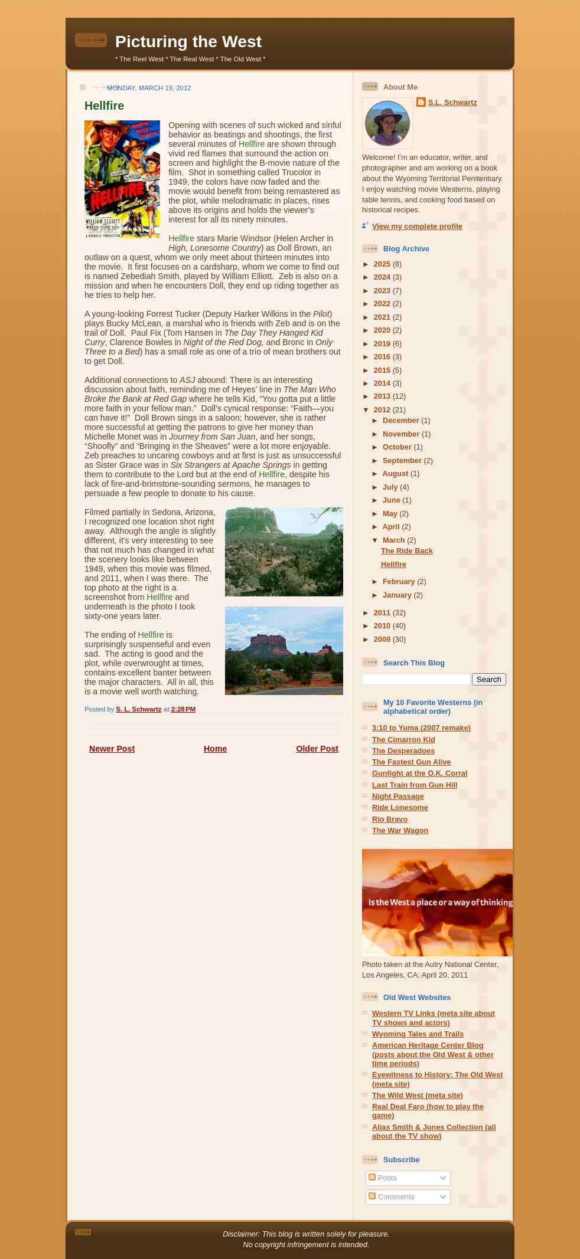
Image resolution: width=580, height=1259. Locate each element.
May (391, 513)
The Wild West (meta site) (417, 1095)
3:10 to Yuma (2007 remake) (421, 727)
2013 (383, 396)
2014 (383, 383)
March (395, 540)
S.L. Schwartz (452, 102)
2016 (383, 356)
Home (215, 748)
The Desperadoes (403, 750)
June (392, 500)
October (398, 446)
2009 (383, 639)
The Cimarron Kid (403, 739)
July (391, 487)
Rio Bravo (390, 819)
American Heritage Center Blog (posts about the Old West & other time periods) (433, 1054)
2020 (383, 330)
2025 (383, 264)
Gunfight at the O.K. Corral (420, 773)
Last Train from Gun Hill (415, 785)
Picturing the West (188, 41)
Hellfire (393, 564)
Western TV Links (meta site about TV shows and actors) (433, 1018)
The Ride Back (407, 550)
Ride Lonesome (400, 807)
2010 (383, 625)
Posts (382, 1177)
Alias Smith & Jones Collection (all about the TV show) (434, 1131)
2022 (383, 303)
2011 (383, 612)
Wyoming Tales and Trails (418, 1034)
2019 (383, 343)
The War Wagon (400, 830)
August (396, 473)
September (403, 460)
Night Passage (398, 796)
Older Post (317, 748)
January (398, 595)
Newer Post (112, 748)
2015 (383, 370)
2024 (383, 277)
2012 (383, 409)
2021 (383, 317)
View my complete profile (417, 226)
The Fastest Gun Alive (411, 762)
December (402, 420)
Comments (391, 1196)
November (402, 433)
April (392, 526)
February (400, 581)
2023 (383, 290)
